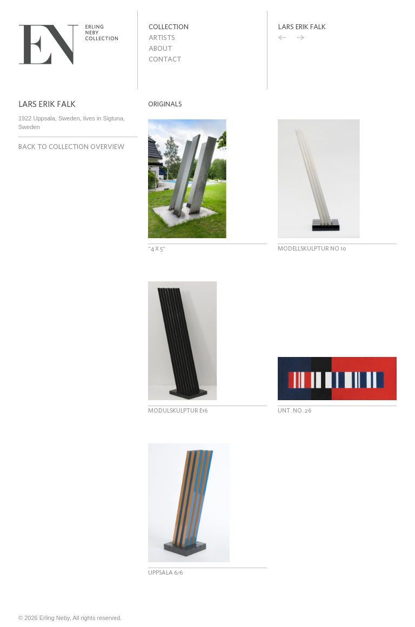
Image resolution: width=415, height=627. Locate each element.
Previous (282, 39)
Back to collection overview (71, 147)
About (160, 48)
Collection (169, 27)
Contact (165, 59)
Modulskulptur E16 (178, 410)
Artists (162, 37)
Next (300, 39)
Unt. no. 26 (294, 410)
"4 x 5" (156, 248)
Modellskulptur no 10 (312, 248)
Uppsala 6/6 (165, 572)
